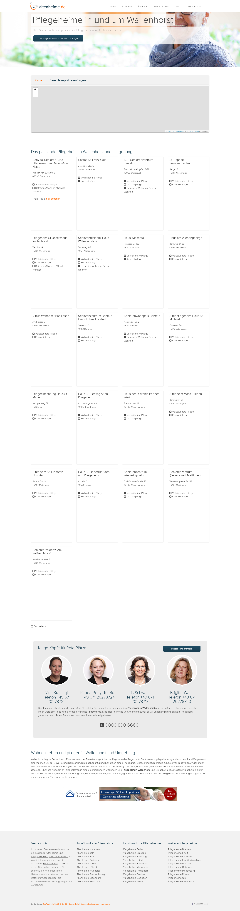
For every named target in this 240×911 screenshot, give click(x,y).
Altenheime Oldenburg (89, 878)
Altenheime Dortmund (88, 860)
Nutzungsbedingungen (90, 904)
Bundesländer (50, 863)
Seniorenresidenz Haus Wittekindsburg (93, 239)
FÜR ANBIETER (161, 6)
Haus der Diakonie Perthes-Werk (142, 395)
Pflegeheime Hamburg (134, 856)
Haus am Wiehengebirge (185, 238)
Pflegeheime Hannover (134, 863)
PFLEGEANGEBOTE (194, 6)
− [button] (35, 94)
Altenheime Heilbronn (88, 881)
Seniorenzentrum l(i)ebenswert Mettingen (185, 473)
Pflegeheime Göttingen (134, 878)
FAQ (176, 6)
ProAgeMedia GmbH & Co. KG (55, 904)
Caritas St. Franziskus (92, 160)
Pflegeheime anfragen (182, 648)
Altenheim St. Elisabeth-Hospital (48, 473)
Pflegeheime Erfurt (178, 853)
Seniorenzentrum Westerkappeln (135, 473)
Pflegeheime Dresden (134, 853)
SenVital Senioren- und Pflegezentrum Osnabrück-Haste (50, 163)
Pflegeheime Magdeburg (181, 870)
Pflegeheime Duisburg (180, 867)
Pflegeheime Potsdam (179, 863)
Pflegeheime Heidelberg (135, 870)
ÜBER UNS (143, 6)
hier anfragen (53, 198)
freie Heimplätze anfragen (67, 80)
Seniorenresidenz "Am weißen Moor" (47, 551)
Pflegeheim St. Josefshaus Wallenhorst (49, 239)
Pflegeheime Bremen (179, 849)
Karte (38, 80)
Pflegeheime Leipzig (133, 860)
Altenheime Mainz (86, 863)
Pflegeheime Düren (178, 874)
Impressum (105, 904)
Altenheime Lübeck (87, 867)
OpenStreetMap (193, 131)
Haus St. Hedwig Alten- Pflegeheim (93, 395)
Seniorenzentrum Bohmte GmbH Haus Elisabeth (95, 317)
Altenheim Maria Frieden (185, 394)
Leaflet (168, 131)
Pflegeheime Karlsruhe (180, 856)
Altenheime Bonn (86, 856)
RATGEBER (127, 6)
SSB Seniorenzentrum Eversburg (138, 161)
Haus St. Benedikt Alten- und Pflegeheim (94, 473)
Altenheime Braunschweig (91, 874)
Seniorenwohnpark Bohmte (142, 316)
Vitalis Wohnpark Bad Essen (50, 316)
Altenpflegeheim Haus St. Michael (186, 317)
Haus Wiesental (134, 238)
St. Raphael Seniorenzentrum (180, 161)
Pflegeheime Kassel (132, 881)
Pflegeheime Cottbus (133, 874)
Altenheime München (88, 849)
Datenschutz (74, 904)
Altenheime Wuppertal (88, 870)
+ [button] (35, 90)
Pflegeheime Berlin (132, 849)
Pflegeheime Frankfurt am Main (184, 860)
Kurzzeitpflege (88, 181)
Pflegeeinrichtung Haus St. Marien (50, 395)
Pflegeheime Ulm (177, 878)
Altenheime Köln (85, 853)
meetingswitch (178, 131)
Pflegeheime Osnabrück (181, 881)
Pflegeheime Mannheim (135, 867)
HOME (113, 6)
